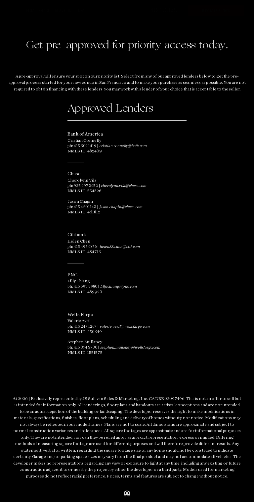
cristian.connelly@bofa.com (123, 146)
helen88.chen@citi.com (120, 247)
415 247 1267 (85, 326)
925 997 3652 (86, 186)
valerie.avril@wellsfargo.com (124, 326)
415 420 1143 (85, 207)
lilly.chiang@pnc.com (118, 286)
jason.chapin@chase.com (120, 207)
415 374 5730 (85, 347)
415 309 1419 (85, 146)
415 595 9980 (85, 286)
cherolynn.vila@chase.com (123, 186)
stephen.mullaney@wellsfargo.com (130, 347)
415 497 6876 (85, 247)
